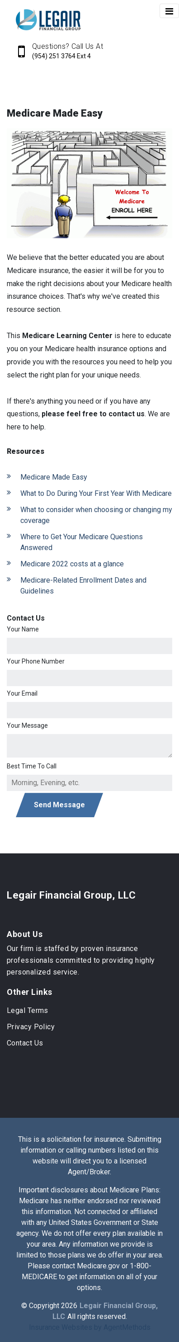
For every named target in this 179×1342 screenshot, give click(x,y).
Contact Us (25, 1043)
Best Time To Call (32, 766)
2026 (69, 1305)
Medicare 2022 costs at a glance (72, 564)
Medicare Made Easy (53, 477)
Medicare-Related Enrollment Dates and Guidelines (83, 585)
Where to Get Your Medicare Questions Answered (81, 542)
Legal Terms (27, 1010)
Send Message (59, 804)
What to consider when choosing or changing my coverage (96, 515)
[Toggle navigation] (169, 11)
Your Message (27, 725)
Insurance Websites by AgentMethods (90, 1327)
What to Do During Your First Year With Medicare (96, 493)
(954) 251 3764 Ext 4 (61, 56)
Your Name (23, 629)
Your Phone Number (36, 661)
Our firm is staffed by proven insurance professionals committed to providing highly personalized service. (81, 960)
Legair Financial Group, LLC (71, 895)
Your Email (22, 693)
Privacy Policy (31, 1026)
